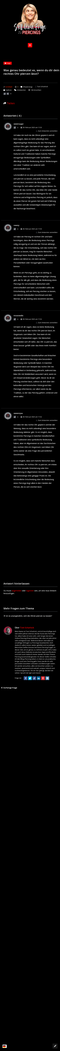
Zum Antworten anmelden (47, 131)
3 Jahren (8, 90)
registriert (30, 590)
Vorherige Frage (9, 688)
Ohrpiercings (28, 87)
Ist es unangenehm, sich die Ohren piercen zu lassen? (27, 616)
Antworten (20, 90)
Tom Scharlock (41, 86)
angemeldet (16, 590)
